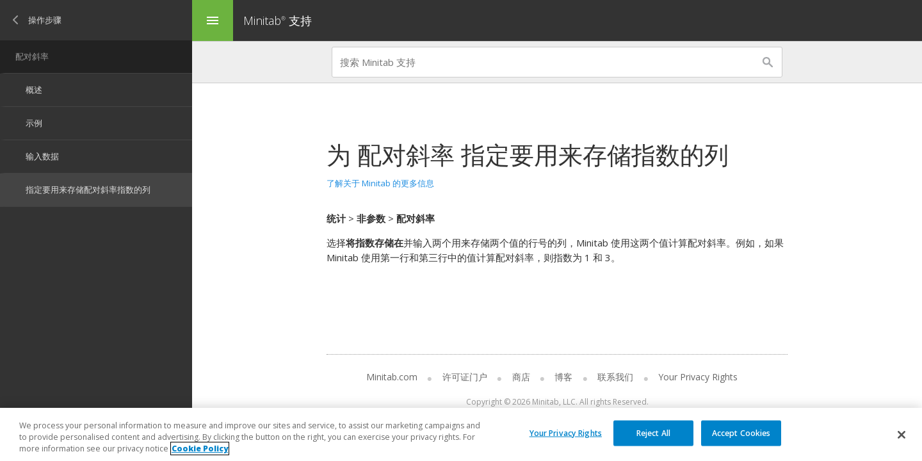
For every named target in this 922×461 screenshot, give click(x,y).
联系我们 (615, 377)
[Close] (901, 435)
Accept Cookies (741, 432)
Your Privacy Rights (698, 377)
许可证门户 (464, 377)
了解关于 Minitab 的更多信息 (380, 183)
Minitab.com (391, 377)
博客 (563, 377)
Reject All (653, 432)
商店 (521, 377)
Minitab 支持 (277, 20)
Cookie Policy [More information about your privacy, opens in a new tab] (200, 448)
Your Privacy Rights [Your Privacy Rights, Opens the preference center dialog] (566, 432)
